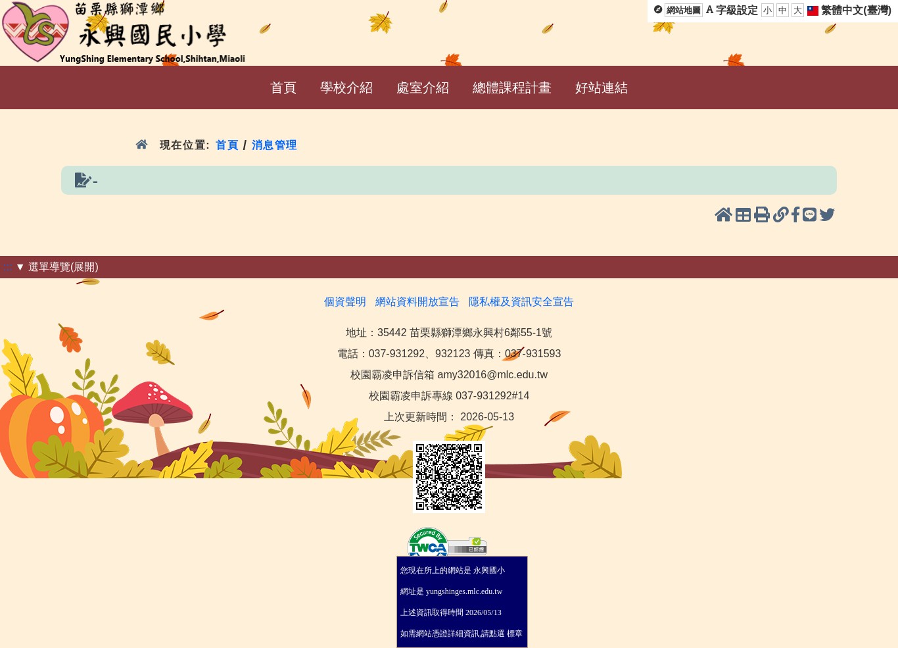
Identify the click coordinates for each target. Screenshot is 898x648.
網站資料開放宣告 (417, 301)
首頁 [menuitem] (283, 87)
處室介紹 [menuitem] (422, 87)
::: (7, 266)
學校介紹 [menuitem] (346, 87)
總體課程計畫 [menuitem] (512, 87)
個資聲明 (345, 301)
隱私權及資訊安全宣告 (521, 301)
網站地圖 (684, 10)
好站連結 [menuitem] (601, 87)
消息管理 (275, 145)
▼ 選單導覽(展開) (57, 266)
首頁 (227, 145)
